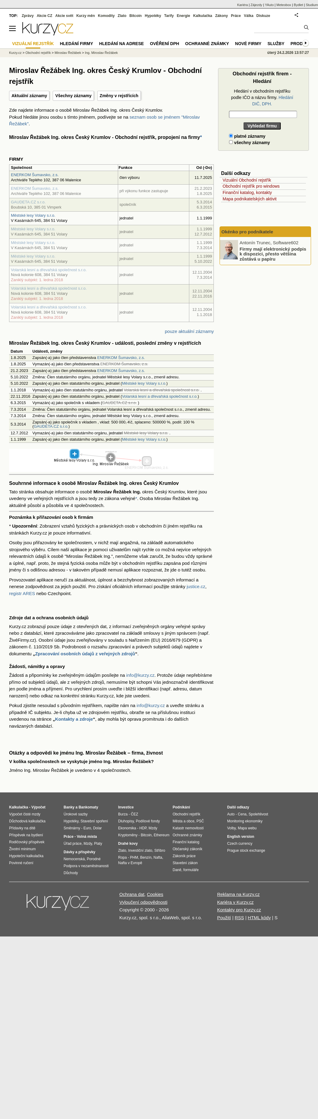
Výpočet (38, 807)
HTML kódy (259, 917)
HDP (143, 828)
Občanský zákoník (187, 849)
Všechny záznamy (73, 95)
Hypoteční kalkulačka (26, 856)
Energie (183, 16)
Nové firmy (248, 43)
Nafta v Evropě (130, 863)
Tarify (169, 16)
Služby (275, 43)
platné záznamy (247, 136)
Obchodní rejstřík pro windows (251, 186)
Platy (98, 843)
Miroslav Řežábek (68, 52)
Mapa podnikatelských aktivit (250, 198)
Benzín (145, 857)
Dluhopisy (126, 821)
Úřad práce (72, 843)
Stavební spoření (94, 821)
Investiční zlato (140, 850)
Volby (231, 828)
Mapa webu (247, 828)
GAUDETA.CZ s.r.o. (28, 202)
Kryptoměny (127, 835)
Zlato (122, 16)
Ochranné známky (207, 43)
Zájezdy (256, 5)
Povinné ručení (21, 863)
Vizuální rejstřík (33, 43)
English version (240, 836)
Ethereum (161, 835)
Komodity (106, 16)
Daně (177, 870)
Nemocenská (74, 859)
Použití (224, 917)
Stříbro (159, 850)
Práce (236, 16)
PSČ (200, 821)
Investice (126, 807)
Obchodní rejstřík (38, 52)
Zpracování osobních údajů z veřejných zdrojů (85, 653)
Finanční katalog (186, 842)
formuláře (191, 870)
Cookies (155, 894)
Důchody (71, 873)
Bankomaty (88, 807)
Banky (69, 807)
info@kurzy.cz (140, 675)
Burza (123, 814)
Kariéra (242, 5)
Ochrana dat (131, 894)
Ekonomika (127, 828)
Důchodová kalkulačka (27, 821)
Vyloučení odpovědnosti (143, 902)
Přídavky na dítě (22, 828)
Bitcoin (135, 16)
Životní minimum (22, 849)
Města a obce (183, 821)
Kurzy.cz (15, 52)
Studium (312, 5)
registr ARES (22, 593)
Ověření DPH (164, 43)
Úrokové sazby (76, 814)
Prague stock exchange (246, 850)
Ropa (122, 857)
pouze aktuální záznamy (189, 331)
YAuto (269, 5)
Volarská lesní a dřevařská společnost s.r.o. (49, 270)
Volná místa (87, 836)
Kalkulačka (202, 16)
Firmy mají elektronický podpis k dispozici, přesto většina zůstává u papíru (273, 253)
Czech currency (239, 843)
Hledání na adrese (121, 43)
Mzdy (88, 843)
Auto (231, 814)
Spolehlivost (258, 814)
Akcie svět (64, 16)
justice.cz (196, 586)
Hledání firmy (76, 43)
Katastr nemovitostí (188, 828)
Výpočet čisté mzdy (24, 814)
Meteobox (284, 5)
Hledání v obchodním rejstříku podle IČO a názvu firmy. (262, 97)
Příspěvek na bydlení (26, 835)
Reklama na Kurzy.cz (238, 894)
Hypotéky (153, 16)
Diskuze (263, 16)
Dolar (97, 828)
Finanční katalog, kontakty (247, 192)
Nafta (158, 857)
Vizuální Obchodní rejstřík (247, 180)
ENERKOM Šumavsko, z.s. (34, 175)
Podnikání (181, 807)
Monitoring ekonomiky (245, 821)
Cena (242, 814)
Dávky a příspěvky (79, 852)
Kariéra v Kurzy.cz (235, 902)
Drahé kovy (128, 843)
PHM (134, 857)
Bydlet (298, 5)
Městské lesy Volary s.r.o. (33, 215)
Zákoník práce (184, 856)
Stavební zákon (185, 863)
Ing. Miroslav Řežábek (101, 52)
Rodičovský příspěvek (27, 842)
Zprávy (28, 16)
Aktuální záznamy (29, 95)
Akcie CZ (44, 16)
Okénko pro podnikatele (247, 231)
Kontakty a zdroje (74, 719)
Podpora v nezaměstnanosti (86, 866)
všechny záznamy (249, 142)
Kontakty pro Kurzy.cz (239, 909)
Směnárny (72, 828)
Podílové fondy (148, 821)
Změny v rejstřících (119, 95)
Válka (248, 16)
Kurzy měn (85, 16)
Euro (87, 828)
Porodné (94, 859)
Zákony (221, 16)
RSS (239, 917)
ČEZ (134, 814)
